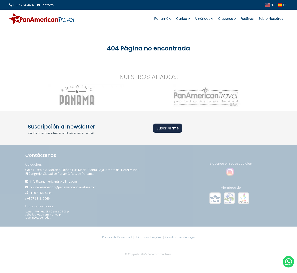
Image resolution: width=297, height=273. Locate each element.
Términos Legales (148, 237)
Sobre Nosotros (270, 18)
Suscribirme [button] (167, 128)
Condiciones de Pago (180, 237)
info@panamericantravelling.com (53, 181)
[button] (288, 261)
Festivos (247, 18)
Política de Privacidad (117, 237)
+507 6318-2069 (37, 198)
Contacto (45, 5)
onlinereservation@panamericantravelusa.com (63, 187)
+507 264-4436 (21, 5)
